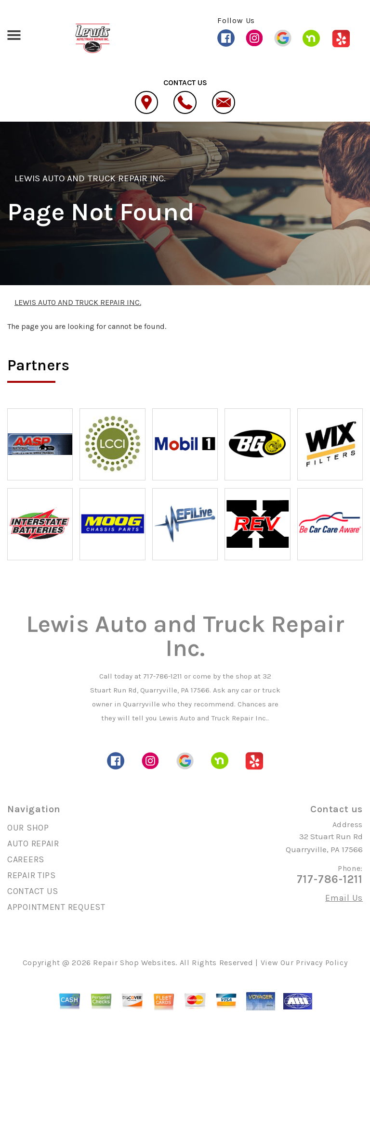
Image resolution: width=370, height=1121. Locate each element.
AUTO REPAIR (33, 843)
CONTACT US (32, 891)
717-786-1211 (162, 676)
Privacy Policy (321, 962)
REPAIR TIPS (31, 875)
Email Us (344, 898)
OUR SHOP (28, 827)
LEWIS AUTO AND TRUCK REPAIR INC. (90, 178)
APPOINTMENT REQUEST (56, 907)
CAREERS (25, 859)
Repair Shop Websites (134, 962)
